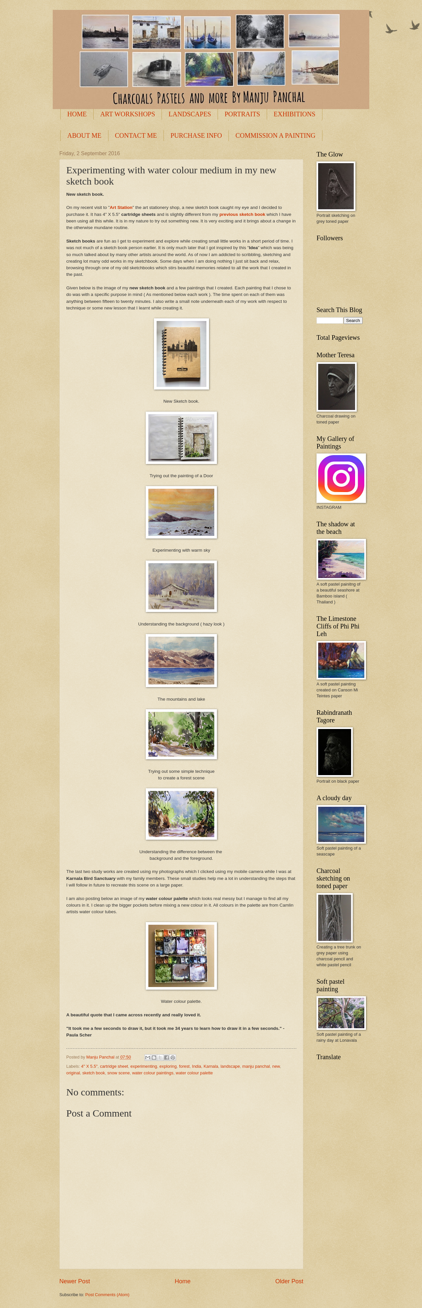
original (73, 1072)
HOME (77, 114)
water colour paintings (152, 1072)
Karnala (210, 1066)
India (196, 1066)
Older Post (289, 1281)
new (276, 1066)
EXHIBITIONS (295, 114)
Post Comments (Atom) (107, 1294)
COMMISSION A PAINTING (275, 135)
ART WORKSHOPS (127, 114)
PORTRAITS (242, 114)
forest (184, 1066)
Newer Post (74, 1281)
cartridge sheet (114, 1066)
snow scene (118, 1072)
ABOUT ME (84, 135)
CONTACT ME (136, 135)
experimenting (144, 1066)
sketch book (93, 1072)
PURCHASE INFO (196, 135)
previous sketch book (242, 214)
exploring (168, 1066)
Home (183, 1281)
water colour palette (194, 1072)
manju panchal (256, 1066)
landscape (230, 1066)
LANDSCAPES (189, 114)
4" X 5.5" (89, 1066)
